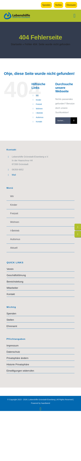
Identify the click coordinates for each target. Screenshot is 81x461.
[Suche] (74, 120)
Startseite (16, 44)
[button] (40, 358)
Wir (37, 95)
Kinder (38, 100)
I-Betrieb (39, 113)
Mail (14, 175)
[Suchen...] (63, 120)
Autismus (39, 117)
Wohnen (39, 109)
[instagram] (40, 409)
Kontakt (39, 122)
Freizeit (39, 104)
